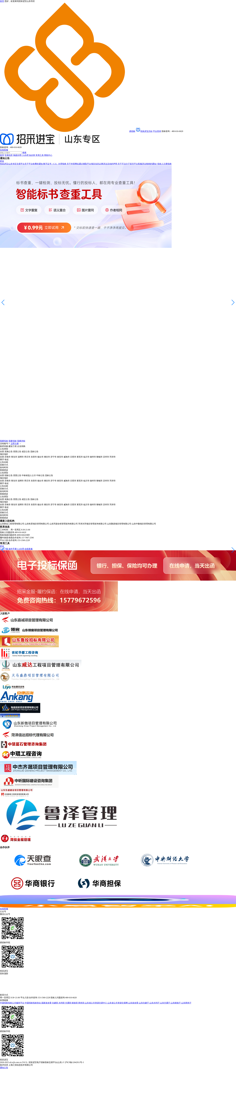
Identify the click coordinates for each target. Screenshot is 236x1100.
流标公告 (34, 451)
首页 (2, 155)
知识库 (32, 155)
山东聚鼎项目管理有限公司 (119, 524)
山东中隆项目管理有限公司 (144, 524)
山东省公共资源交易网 (118, 1003)
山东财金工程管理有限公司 (12, 524)
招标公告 (9, 475)
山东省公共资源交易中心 (96, 1003)
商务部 (81, 1003)
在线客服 (4, 150)
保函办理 (17, 155)
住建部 (55, 1003)
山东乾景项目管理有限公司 (37, 524)
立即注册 (15, 443)
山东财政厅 (176, 1003)
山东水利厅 (154, 1003)
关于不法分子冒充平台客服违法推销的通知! (137, 164)
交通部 (68, 1003)
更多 (2, 161)
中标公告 (40, 475)
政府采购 (4, 446)
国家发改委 (46, 1003)
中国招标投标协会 (33, 1003)
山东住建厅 (144, 1003)
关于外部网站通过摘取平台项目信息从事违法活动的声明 (92, 164)
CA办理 (25, 155)
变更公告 (17, 451)
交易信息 (9, 155)
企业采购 (21, 446)
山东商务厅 (186, 1003)
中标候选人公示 (29, 475)
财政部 (75, 1003)
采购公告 (9, 451)
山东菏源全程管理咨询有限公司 (63, 524)
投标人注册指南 (164, 164)
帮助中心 (48, 155)
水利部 (62, 1003)
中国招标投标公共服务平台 (12, 1003)
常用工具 (40, 155)
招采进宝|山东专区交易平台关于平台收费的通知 (21, 164)
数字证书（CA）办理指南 (55, 164)
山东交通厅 (165, 1003)
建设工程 (13, 446)
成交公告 (26, 451)
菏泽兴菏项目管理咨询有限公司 (92, 524)
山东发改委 (133, 1003)
